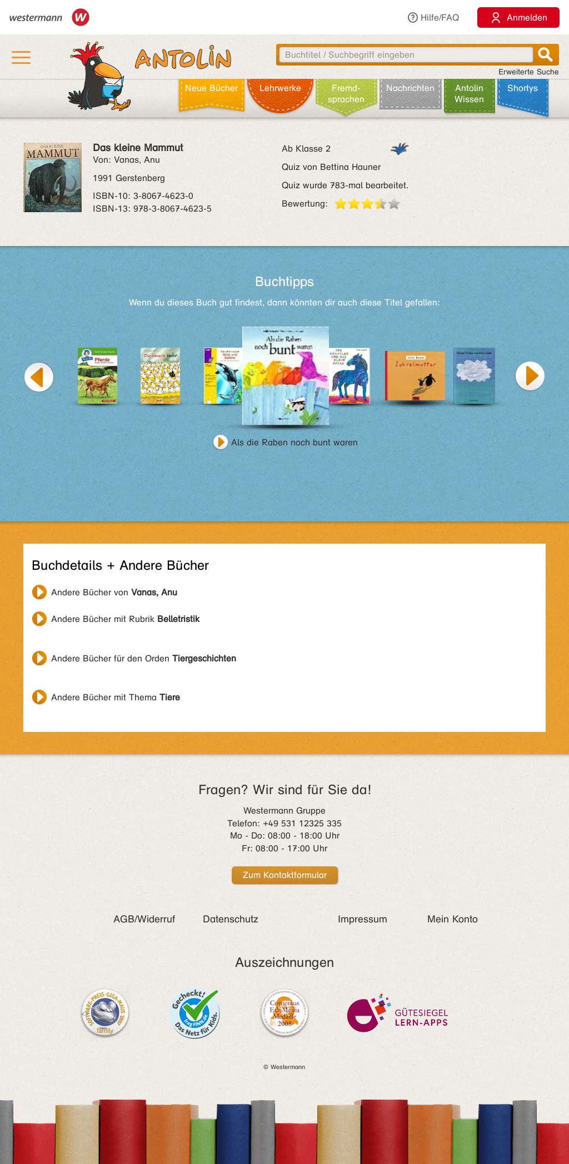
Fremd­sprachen (346, 93)
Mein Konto (452, 919)
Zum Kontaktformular (285, 875)
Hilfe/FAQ (433, 17)
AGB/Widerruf (144, 919)
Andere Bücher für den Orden (143, 658)
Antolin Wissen (469, 93)
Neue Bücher (211, 88)
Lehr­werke (280, 88)
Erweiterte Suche (528, 72)
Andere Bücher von (114, 592)
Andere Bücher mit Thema (115, 697)
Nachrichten (410, 88)
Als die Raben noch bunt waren (294, 442)
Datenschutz (230, 919)
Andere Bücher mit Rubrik (125, 619)
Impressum (362, 919)
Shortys (522, 88)
